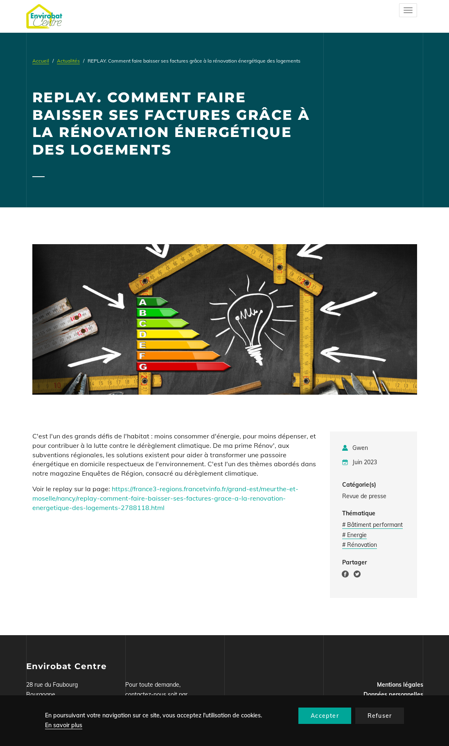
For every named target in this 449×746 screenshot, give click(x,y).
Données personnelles (393, 694)
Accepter (325, 715)
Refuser (380, 715)
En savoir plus (63, 725)
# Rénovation (359, 544)
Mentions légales (400, 684)
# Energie (354, 535)
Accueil (40, 61)
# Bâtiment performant (372, 524)
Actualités (68, 61)
